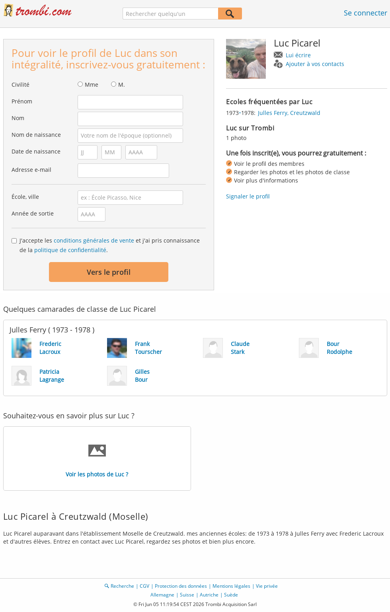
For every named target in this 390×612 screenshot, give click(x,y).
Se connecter (365, 12)
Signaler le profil (248, 196)
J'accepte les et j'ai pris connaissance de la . (110, 245)
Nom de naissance (36, 134)
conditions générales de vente (94, 240)
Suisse (187, 594)
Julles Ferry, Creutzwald (289, 113)
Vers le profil (109, 272)
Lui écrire (298, 55)
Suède (231, 594)
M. (121, 84)
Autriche (209, 594)
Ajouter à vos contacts (315, 64)
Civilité (20, 84)
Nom (18, 118)
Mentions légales (231, 586)
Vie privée (267, 586)
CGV (144, 586)
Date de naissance (36, 151)
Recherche (122, 586)
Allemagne (162, 594)
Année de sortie (33, 213)
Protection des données (181, 586)
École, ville (25, 196)
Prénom (22, 101)
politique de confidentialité (70, 250)
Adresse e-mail (31, 169)
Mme (91, 84)
